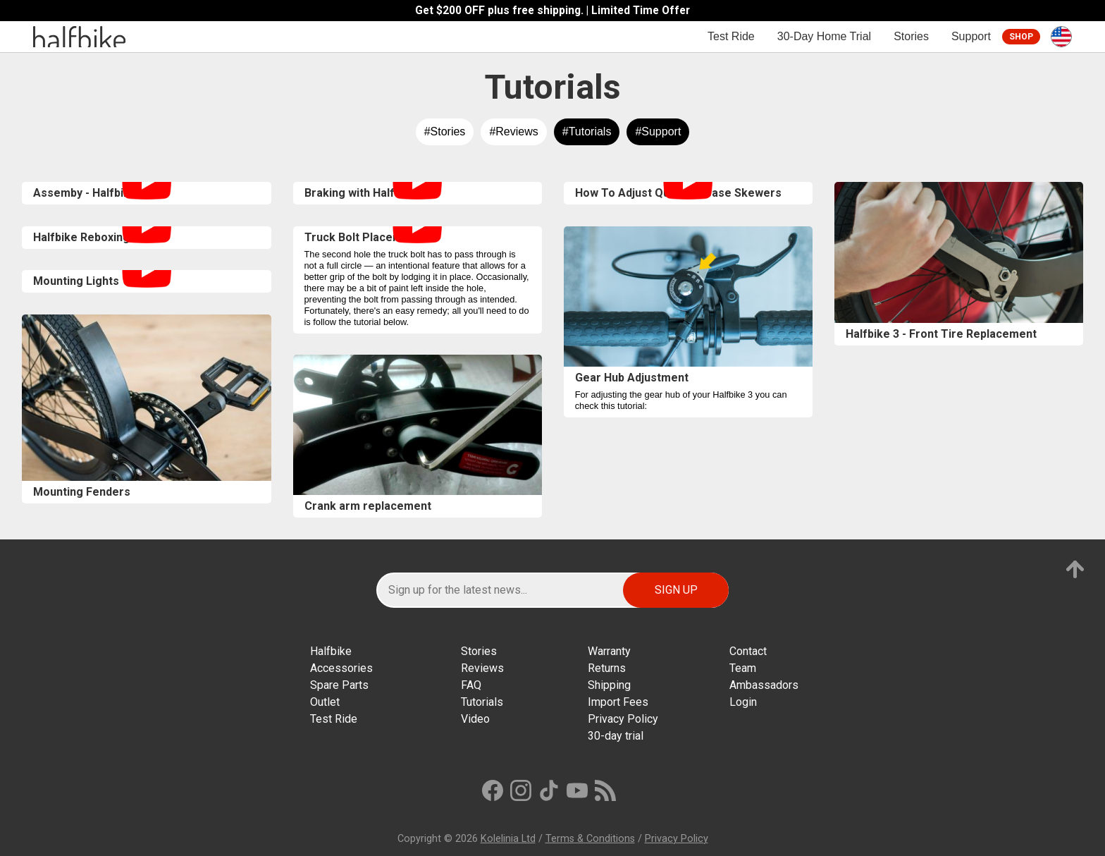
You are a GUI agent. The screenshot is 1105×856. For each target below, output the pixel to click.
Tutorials (482, 702)
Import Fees (618, 702)
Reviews (482, 668)
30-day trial (615, 735)
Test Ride (731, 36)
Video (475, 719)
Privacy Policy (623, 719)
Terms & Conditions (590, 839)
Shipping (609, 685)
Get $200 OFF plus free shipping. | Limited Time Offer (552, 10)
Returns (607, 668)
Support (971, 36)
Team (742, 668)
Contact (748, 651)
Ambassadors (763, 685)
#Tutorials (587, 131)
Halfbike (331, 651)
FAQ (471, 685)
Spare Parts (339, 685)
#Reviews (513, 131)
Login (743, 702)
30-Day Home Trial (824, 36)
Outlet (325, 702)
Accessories (341, 668)
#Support (658, 131)
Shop (1021, 37)
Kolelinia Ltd (508, 839)
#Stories (445, 131)
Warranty (609, 651)
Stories (911, 36)
